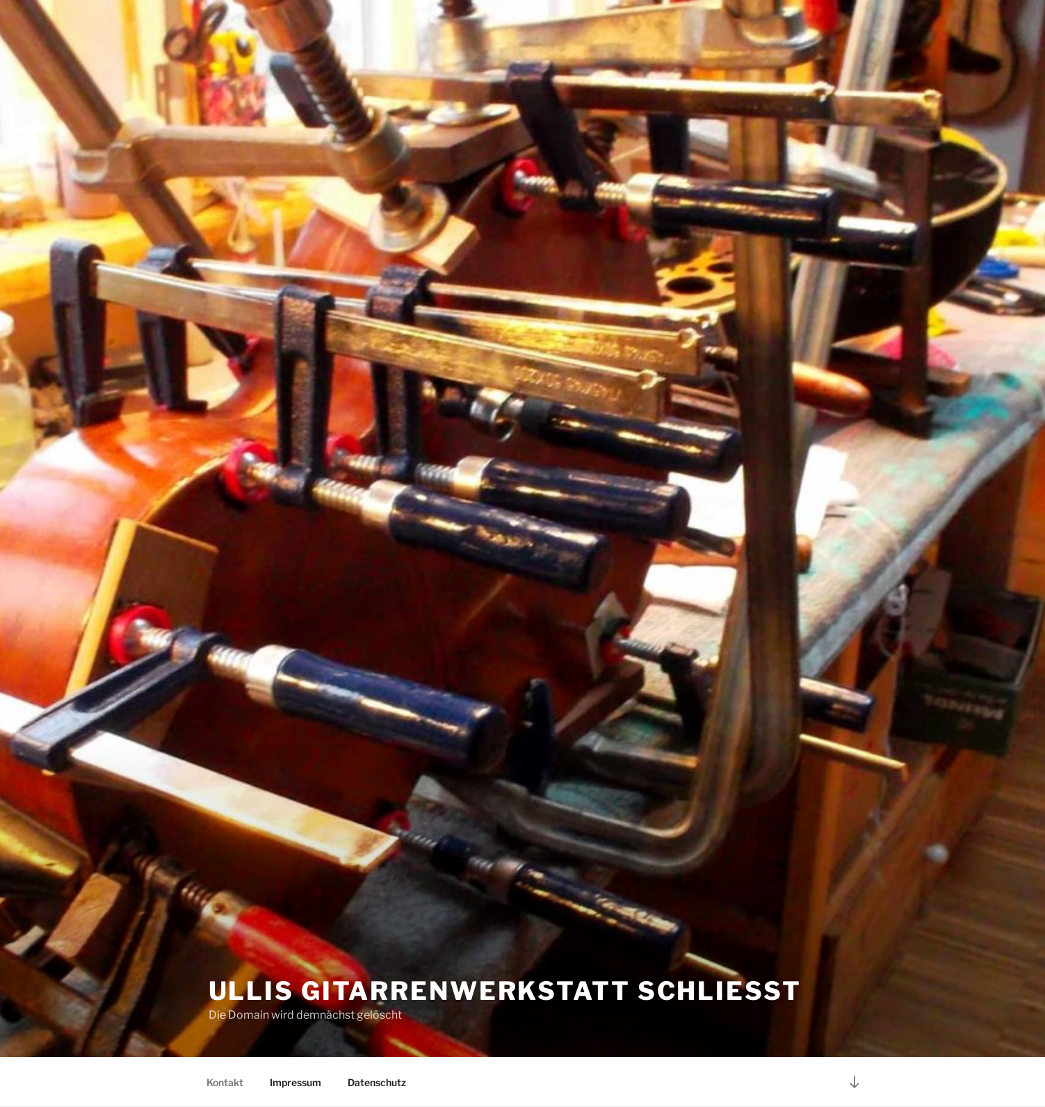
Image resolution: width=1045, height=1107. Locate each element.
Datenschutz (377, 1082)
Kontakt (224, 1082)
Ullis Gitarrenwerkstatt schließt (505, 991)
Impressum (295, 1082)
